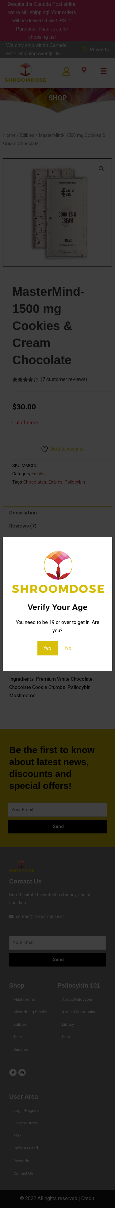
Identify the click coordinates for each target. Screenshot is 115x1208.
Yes (48, 648)
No (68, 648)
